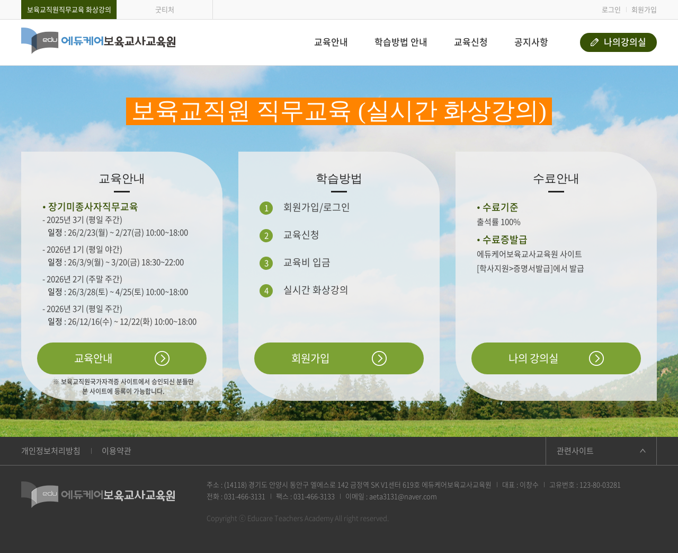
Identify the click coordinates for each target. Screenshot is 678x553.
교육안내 (331, 41)
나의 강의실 (533, 358)
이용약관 (116, 451)
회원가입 (644, 9)
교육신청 (471, 41)
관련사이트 (575, 451)
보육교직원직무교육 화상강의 (69, 9)
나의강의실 (618, 41)
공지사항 (531, 41)
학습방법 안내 (400, 41)
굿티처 (164, 9)
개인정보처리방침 (51, 451)
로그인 (611, 9)
